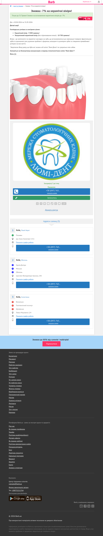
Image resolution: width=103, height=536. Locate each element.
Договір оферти (14, 438)
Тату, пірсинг (13, 409)
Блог (10, 450)
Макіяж (11, 398)
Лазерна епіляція (15, 400)
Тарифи (11, 432)
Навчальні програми (16, 456)
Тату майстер (13, 368)
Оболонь (24, 260)
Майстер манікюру (15, 365)
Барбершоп (13, 371)
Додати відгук (51, 210)
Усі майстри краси (15, 383)
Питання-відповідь (15, 447)
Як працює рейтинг (16, 441)
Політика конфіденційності (18, 435)
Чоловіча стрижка (15, 386)
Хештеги (12, 462)
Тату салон (12, 374)
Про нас (12, 426)
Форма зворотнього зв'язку (18, 487)
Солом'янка (25, 297)
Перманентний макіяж (17, 395)
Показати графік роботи (24, 242)
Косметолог (13, 356)
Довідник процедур (16, 453)
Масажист (12, 359)
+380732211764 (17, 490)
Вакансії (12, 459)
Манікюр (12, 412)
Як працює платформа (17, 429)
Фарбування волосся (16, 392)
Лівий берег (25, 230)
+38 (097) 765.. (51, 191)
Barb (51, 2)
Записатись (36, 198)
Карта (11, 465)
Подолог (12, 377)
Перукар (12, 362)
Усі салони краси (15, 380)
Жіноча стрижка (14, 389)
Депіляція (12, 403)
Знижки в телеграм (16, 468)
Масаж (11, 406)
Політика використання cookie (20, 444)
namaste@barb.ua (15, 484)
